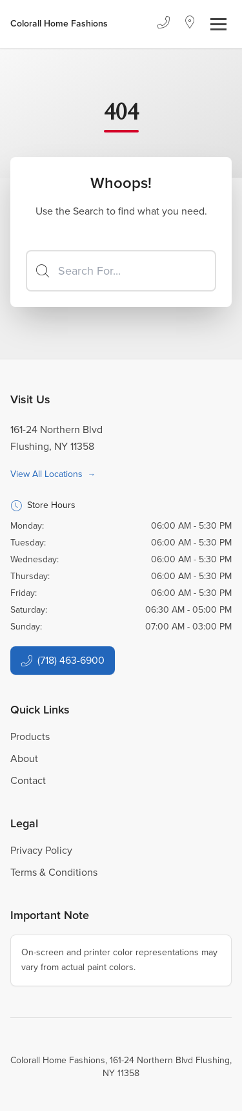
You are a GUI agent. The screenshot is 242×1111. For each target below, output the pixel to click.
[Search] (121, 270)
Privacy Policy (41, 850)
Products (30, 736)
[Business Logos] (59, 23)
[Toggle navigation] (218, 24)
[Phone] (163, 23)
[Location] (190, 23)
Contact (28, 780)
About (24, 758)
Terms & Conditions (53, 872)
